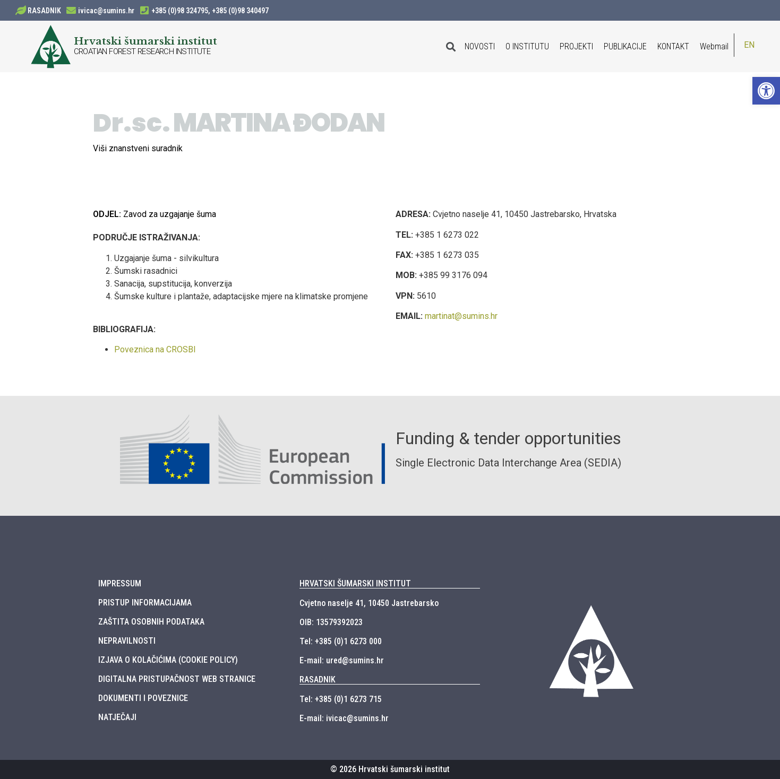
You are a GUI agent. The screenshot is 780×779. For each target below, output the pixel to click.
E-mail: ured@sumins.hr (341, 660)
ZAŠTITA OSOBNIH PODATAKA (151, 622)
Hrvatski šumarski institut (145, 40)
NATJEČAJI (117, 717)
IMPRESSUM (119, 583)
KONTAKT (673, 46)
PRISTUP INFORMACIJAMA (145, 603)
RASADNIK (44, 10)
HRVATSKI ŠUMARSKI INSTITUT (355, 583)
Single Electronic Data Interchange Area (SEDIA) (508, 462)
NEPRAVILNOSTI (127, 641)
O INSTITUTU (527, 46)
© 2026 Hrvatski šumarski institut (390, 769)
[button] (766, 91)
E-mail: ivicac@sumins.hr (344, 718)
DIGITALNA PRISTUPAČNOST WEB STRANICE (176, 679)
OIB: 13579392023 (331, 622)
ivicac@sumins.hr (106, 10)
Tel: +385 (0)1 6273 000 (340, 641)
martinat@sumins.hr (461, 316)
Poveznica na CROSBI (155, 349)
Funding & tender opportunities (508, 438)
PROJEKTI (576, 46)
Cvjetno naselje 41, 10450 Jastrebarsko (369, 603)
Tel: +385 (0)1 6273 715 (340, 699)
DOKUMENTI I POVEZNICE (143, 698)
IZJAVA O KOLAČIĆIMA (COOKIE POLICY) (168, 660)
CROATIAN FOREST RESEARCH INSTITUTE (142, 51)
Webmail (714, 46)
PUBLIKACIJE (625, 46)
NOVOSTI (480, 46)
